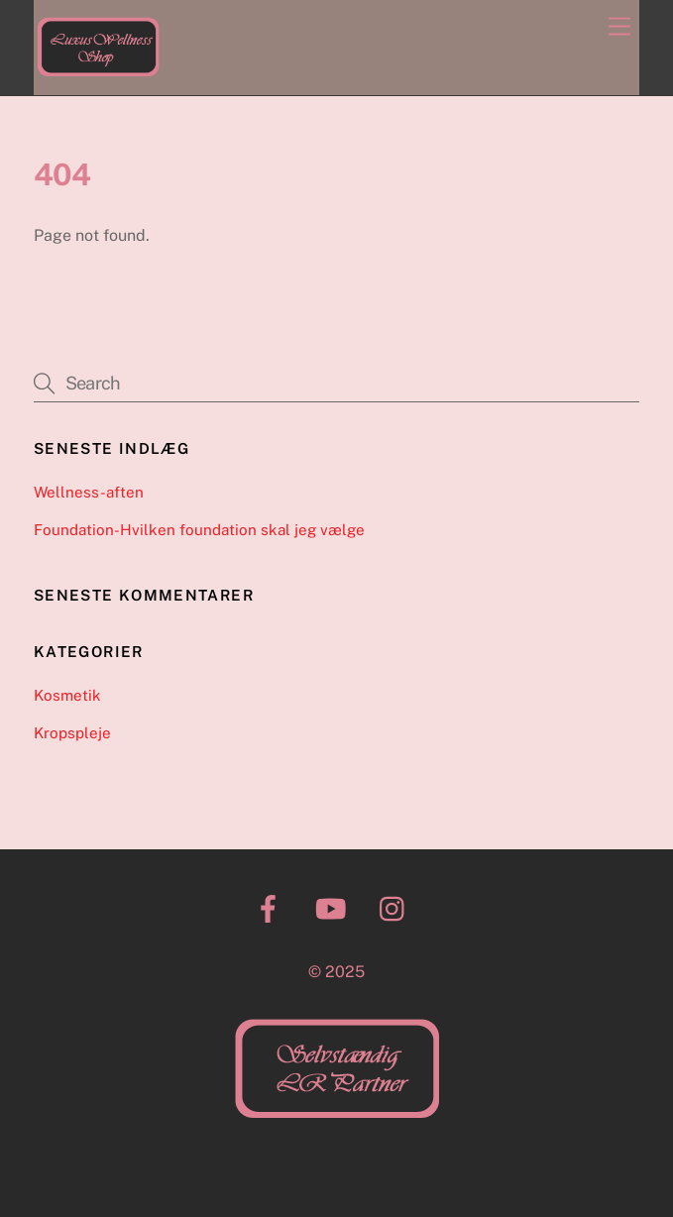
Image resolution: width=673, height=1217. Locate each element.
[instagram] (397, 907)
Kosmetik (67, 695)
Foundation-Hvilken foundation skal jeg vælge (199, 529)
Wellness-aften (89, 492)
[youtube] (334, 907)
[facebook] (272, 907)
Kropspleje (72, 732)
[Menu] (619, 27)
